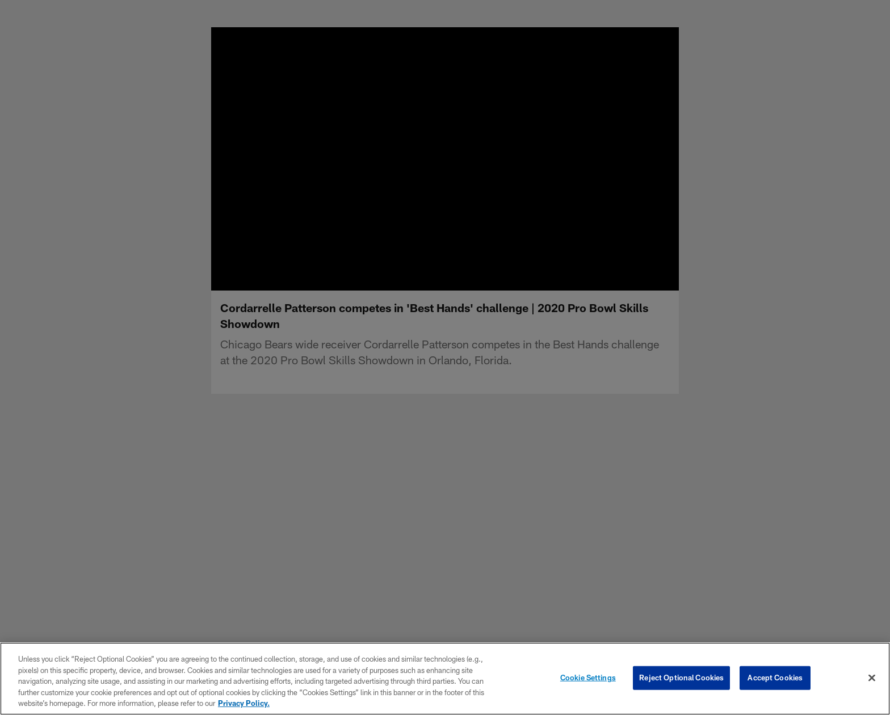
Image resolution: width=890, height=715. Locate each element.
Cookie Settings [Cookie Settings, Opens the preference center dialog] (588, 677)
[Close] (871, 678)
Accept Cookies (775, 677)
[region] (445, 678)
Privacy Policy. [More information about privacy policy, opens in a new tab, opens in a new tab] (244, 703)
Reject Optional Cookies (681, 677)
